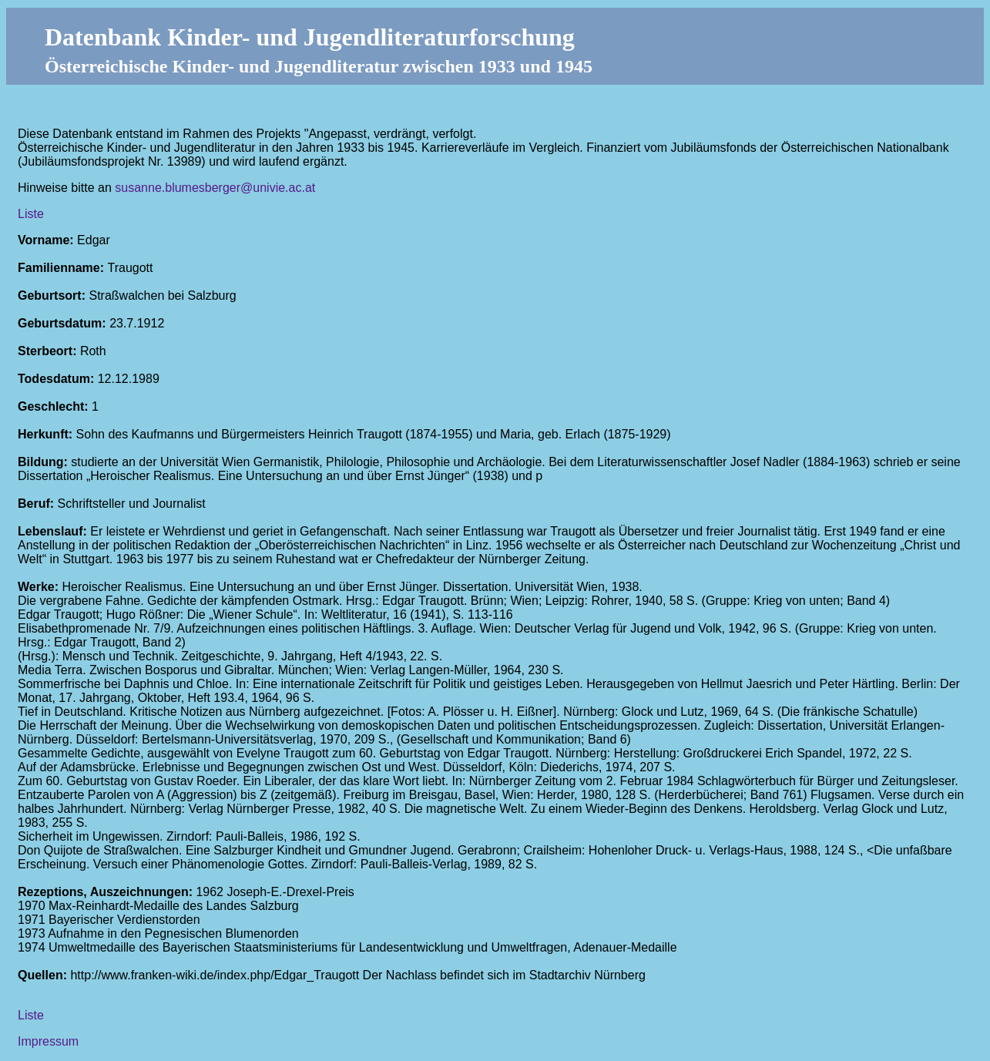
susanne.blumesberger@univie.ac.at (215, 187)
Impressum (48, 1041)
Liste (31, 213)
